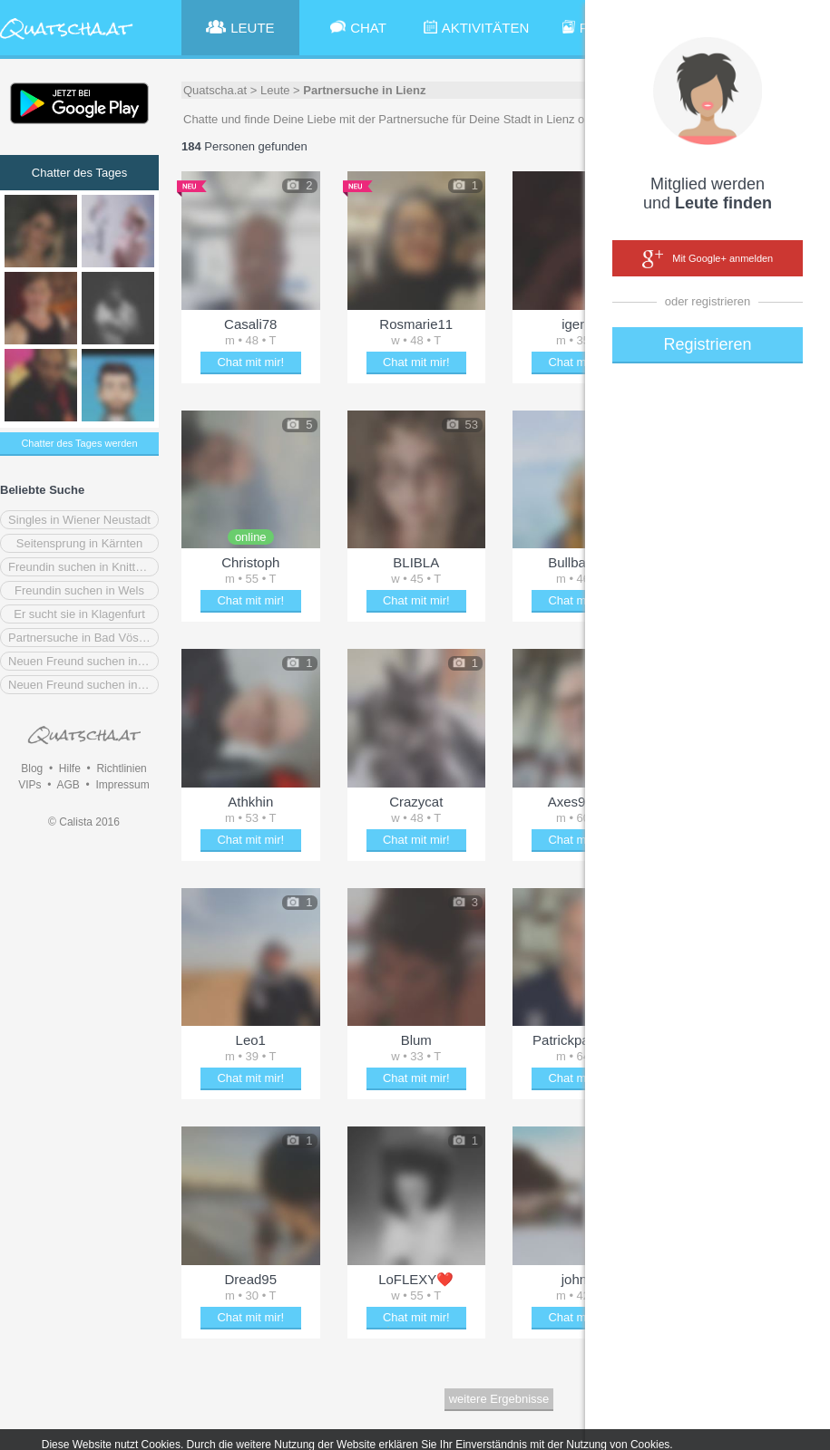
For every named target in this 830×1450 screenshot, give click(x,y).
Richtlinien (121, 768)
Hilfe (70, 768)
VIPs (29, 784)
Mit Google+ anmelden (707, 259)
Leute (275, 90)
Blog (32, 768)
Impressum (122, 784)
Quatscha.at (215, 90)
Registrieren (707, 344)
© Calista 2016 (84, 822)
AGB (67, 784)
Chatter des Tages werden (79, 443)
